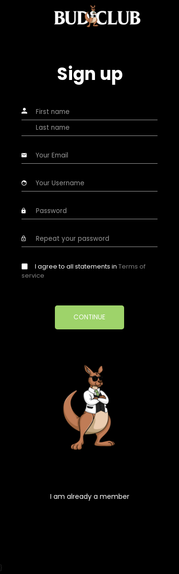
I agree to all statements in (83, 271)
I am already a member (89, 496)
